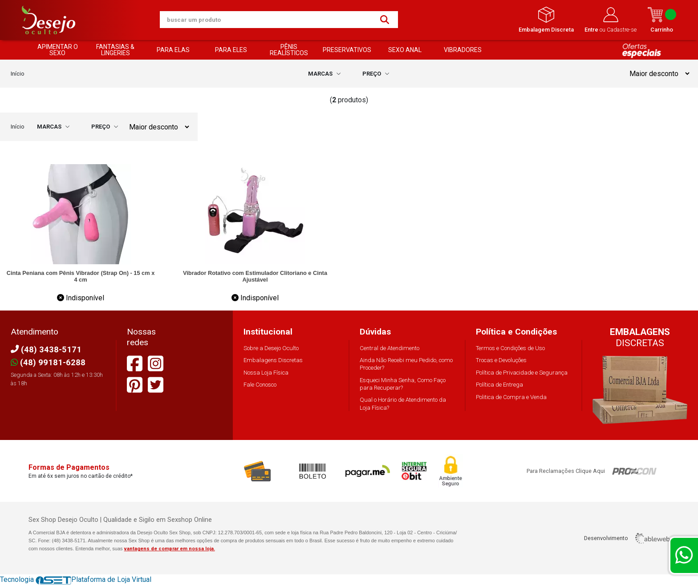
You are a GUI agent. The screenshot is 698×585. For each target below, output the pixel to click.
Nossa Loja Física (265, 372)
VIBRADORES (463, 49)
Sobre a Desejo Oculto (271, 348)
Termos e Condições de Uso (510, 348)
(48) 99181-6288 (48, 362)
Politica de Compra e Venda (511, 397)
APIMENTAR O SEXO (57, 49)
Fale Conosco (259, 384)
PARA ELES (231, 49)
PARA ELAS (173, 49)
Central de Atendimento (389, 348)
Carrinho (661, 20)
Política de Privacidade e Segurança (522, 372)
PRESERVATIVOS (347, 49)
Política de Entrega (499, 384)
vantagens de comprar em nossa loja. (169, 549)
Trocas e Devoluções (501, 360)
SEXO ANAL (405, 49)
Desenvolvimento (627, 538)
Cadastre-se (622, 29)
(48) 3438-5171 (46, 349)
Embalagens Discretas (273, 360)
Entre (592, 29)
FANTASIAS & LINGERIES (115, 49)
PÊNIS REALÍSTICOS (289, 49)
